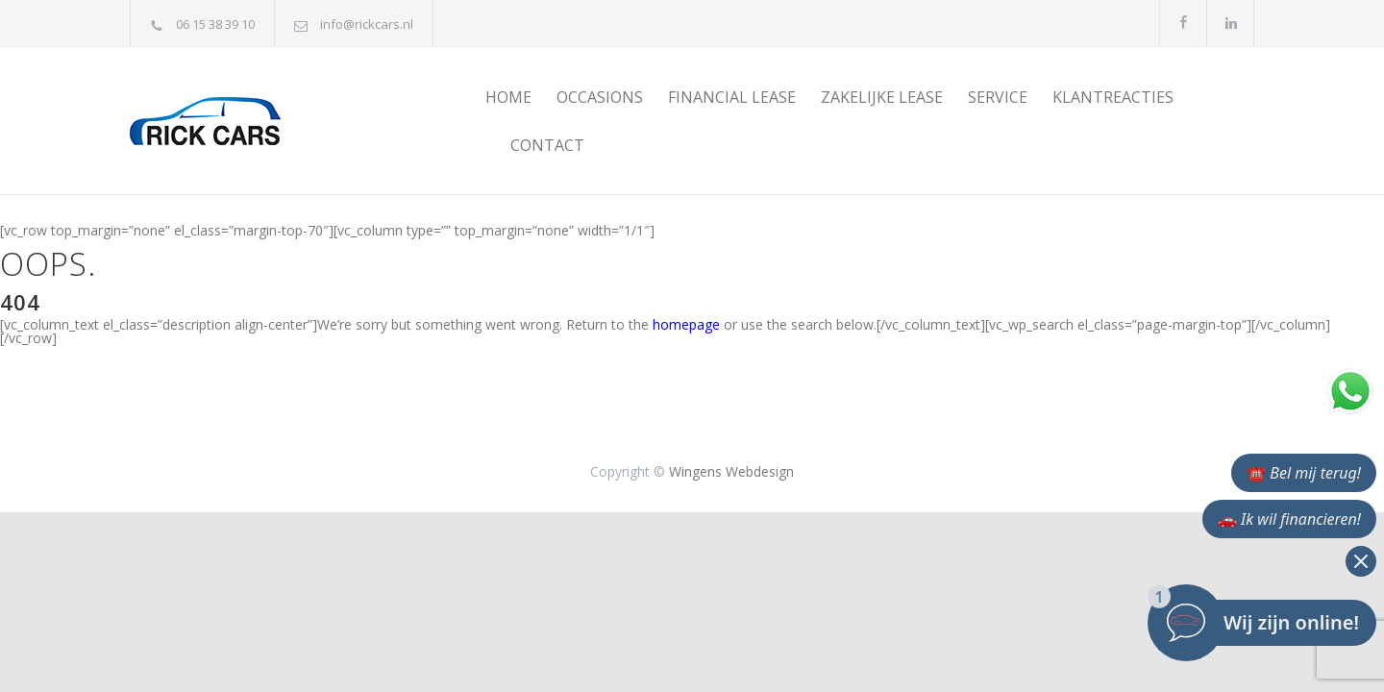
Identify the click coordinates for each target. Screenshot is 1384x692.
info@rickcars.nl (366, 24)
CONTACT (547, 145)
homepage (686, 324)
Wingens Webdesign (731, 471)
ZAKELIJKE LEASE (882, 97)
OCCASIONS (599, 97)
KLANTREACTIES (1113, 97)
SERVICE (997, 97)
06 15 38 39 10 (215, 24)
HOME (508, 97)
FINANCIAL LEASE (732, 97)
